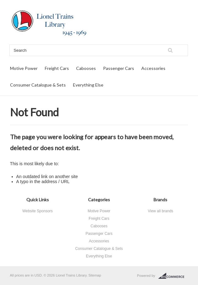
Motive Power (24, 68)
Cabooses (86, 68)
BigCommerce (173, 275)
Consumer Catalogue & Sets (38, 84)
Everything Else (88, 84)
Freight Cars (57, 68)
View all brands (160, 211)
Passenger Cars (118, 68)
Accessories (153, 68)
